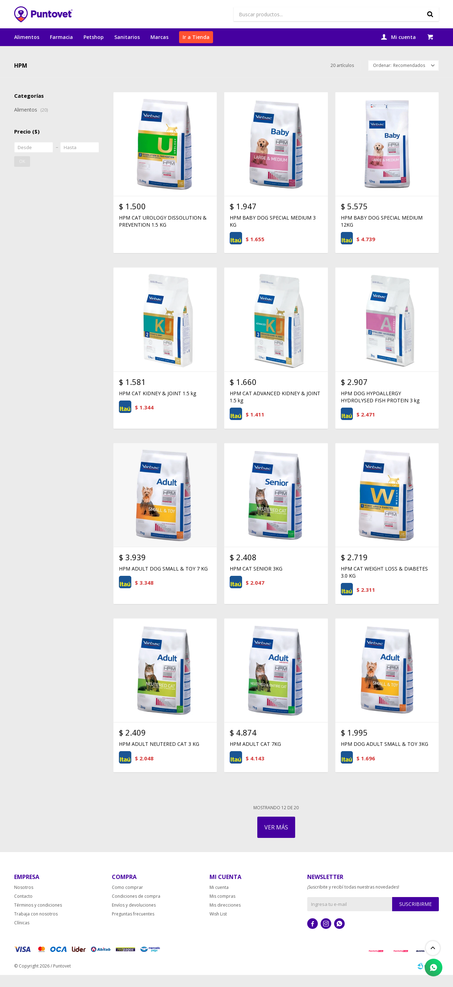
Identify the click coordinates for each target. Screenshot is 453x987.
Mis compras (222, 908)
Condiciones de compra (136, 908)
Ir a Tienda (196, 37)
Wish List (218, 926)
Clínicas (21, 935)
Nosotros (23, 899)
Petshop (94, 37)
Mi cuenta (219, 899)
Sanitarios (127, 37)
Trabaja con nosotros (36, 926)
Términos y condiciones (38, 917)
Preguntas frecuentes (133, 926)
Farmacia (61, 37)
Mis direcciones (225, 917)
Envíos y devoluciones (134, 917)
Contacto (23, 908)
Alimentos (26, 37)
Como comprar (127, 899)
